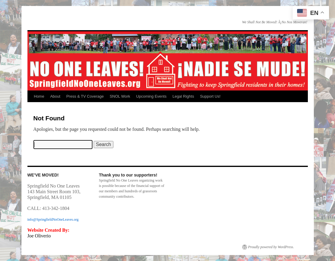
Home (39, 96)
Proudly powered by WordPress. (271, 247)
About (55, 96)
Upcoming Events (151, 96)
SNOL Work (120, 96)
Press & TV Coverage (85, 96)
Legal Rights (183, 96)
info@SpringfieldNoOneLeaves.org (53, 219)
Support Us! (210, 96)
